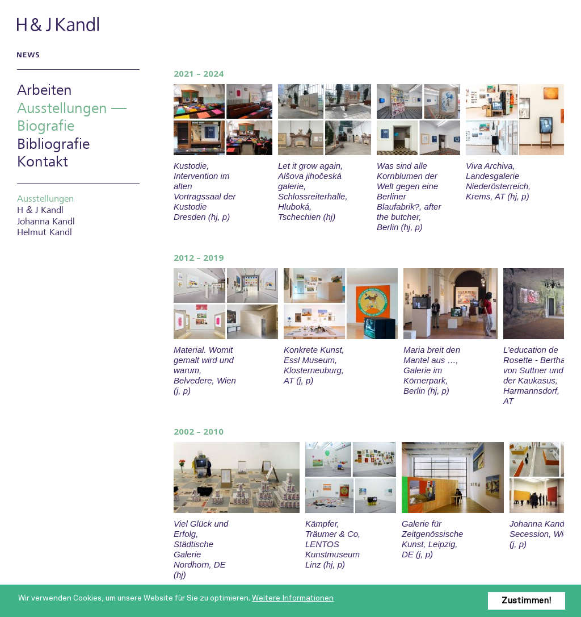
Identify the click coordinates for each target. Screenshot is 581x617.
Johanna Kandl (46, 221)
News (26, 54)
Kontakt (42, 162)
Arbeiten (44, 90)
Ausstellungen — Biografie (72, 117)
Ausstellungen (45, 199)
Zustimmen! (526, 600)
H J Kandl (40, 210)
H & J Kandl (59, 24)
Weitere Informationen (293, 598)
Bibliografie (53, 144)
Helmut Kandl (44, 232)
